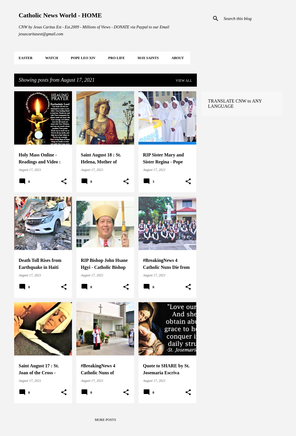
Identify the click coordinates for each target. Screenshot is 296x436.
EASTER (26, 58)
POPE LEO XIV (83, 58)
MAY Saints (148, 58)
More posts (105, 420)
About (177, 58)
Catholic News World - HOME (60, 15)
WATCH (51, 58)
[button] (63, 181)
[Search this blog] (251, 18)
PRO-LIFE (116, 58)
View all (184, 81)
